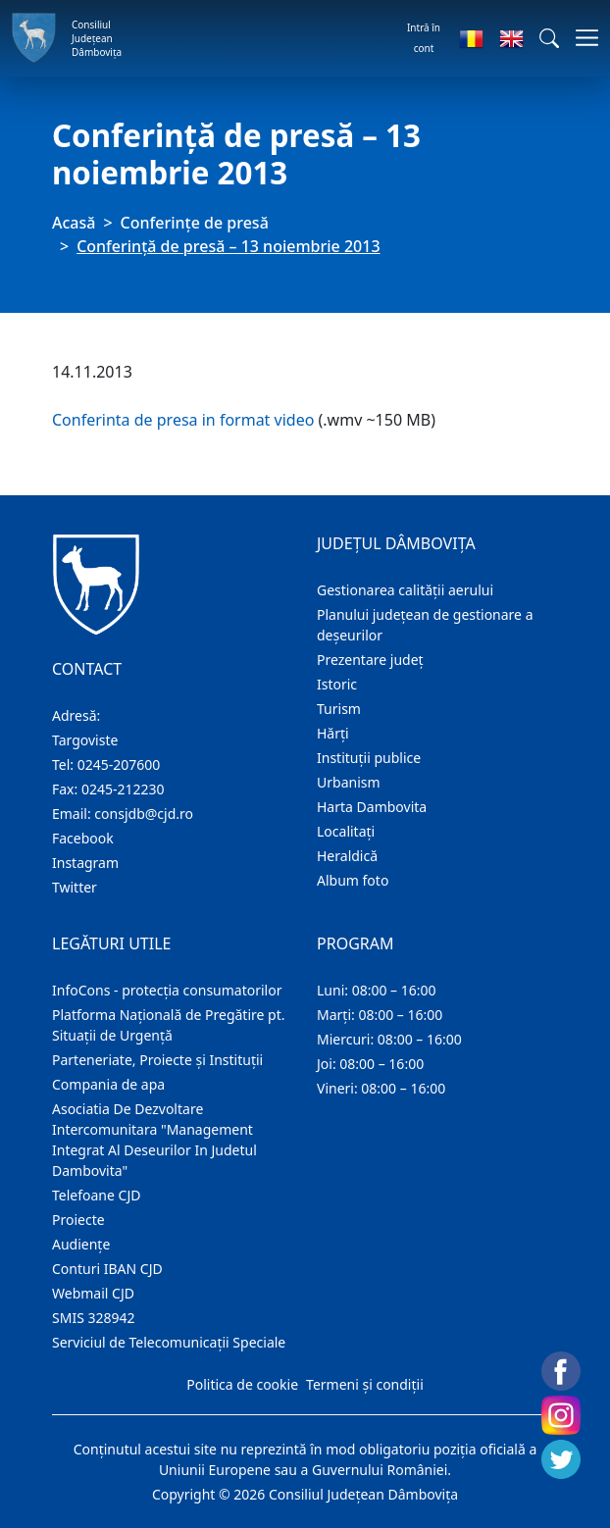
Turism (339, 708)
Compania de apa (108, 1084)
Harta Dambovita (372, 806)
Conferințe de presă (195, 222)
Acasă (73, 222)
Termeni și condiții (365, 1384)
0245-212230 (123, 789)
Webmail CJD (93, 1293)
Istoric (337, 684)
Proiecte (78, 1219)
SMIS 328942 (93, 1317)
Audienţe (81, 1244)
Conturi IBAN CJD (107, 1268)
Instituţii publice (369, 757)
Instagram (85, 862)
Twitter (74, 887)
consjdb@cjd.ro (143, 813)
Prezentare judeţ (370, 659)
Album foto (352, 880)
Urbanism (349, 782)
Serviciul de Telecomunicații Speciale (168, 1342)
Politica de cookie (242, 1384)
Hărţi (333, 733)
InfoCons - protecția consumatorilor (167, 990)
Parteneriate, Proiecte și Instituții (157, 1059)
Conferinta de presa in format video (183, 420)
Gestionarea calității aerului (405, 590)
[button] (549, 38)
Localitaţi (346, 831)
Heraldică (347, 855)
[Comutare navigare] (581, 38)
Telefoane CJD (96, 1195)
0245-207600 (119, 764)
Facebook (83, 838)
